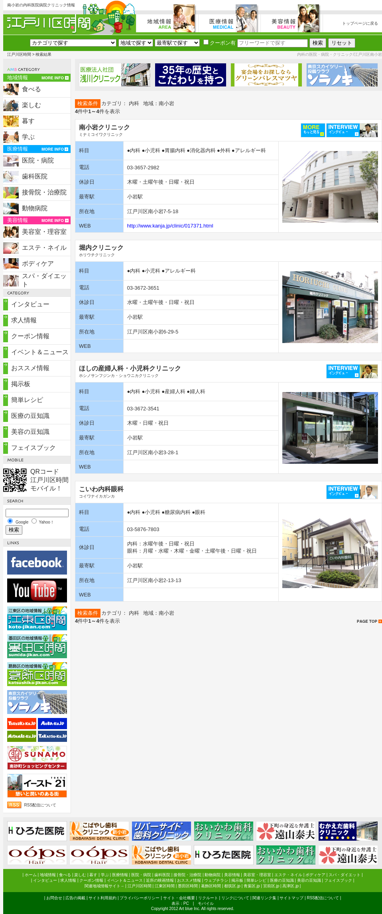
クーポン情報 (30, 336)
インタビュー (30, 304)
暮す (28, 121)
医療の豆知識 (30, 415)
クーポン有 (219, 43)
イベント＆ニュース (40, 352)
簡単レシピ (27, 399)
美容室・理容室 (44, 231)
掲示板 (20, 384)
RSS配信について (40, 805)
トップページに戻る (360, 23)
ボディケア (38, 263)
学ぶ (28, 136)
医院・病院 (38, 160)
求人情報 (24, 320)
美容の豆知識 (30, 431)
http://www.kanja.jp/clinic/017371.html (170, 226)
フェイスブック (33, 447)
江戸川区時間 (19, 54)
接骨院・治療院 (44, 192)
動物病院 (34, 208)
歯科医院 (34, 176)
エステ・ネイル (44, 247)
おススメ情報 (30, 368)
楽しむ (31, 105)
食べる (31, 89)
